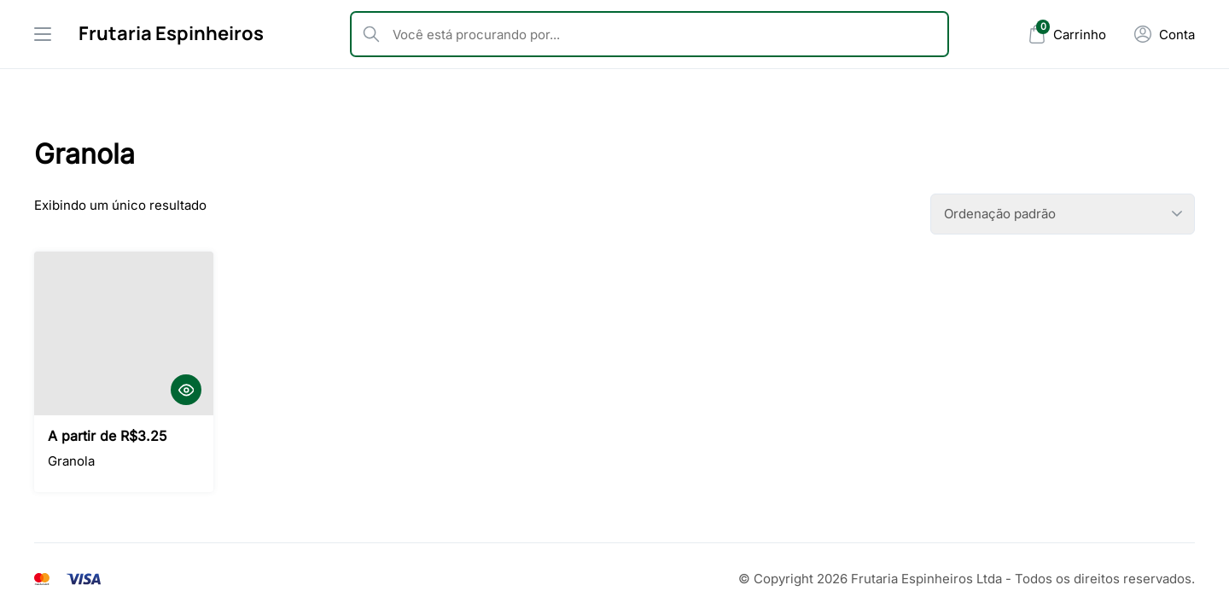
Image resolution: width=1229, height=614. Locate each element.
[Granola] (123, 333)
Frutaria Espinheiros (171, 33)
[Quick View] (186, 389)
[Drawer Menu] (42, 34)
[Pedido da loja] (1062, 214)
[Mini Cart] (1067, 34)
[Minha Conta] (1164, 34)
